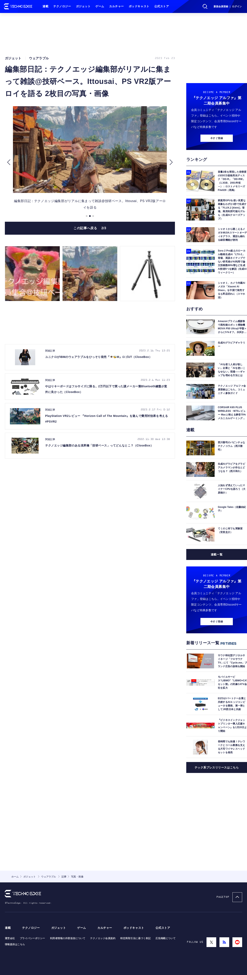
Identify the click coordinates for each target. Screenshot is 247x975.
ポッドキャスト (139, 6)
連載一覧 (217, 554)
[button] (8, 162)
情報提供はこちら (15, 944)
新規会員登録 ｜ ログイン (228, 6)
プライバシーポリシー (32, 938)
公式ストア (161, 6)
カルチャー (116, 6)
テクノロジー (62, 6)
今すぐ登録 (216, 138)
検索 (205, 6)
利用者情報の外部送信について (67, 938)
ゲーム (99, 6)
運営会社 (10, 938)
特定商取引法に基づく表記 (135, 938)
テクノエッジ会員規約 (102, 938)
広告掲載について (165, 938)
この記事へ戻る (89, 228)
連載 (45, 6)
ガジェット (83, 6)
